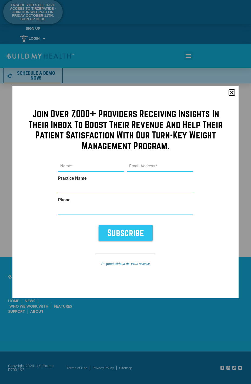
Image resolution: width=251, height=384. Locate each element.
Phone (64, 200)
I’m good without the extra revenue (125, 264)
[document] (125, 192)
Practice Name (72, 178)
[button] (232, 92)
